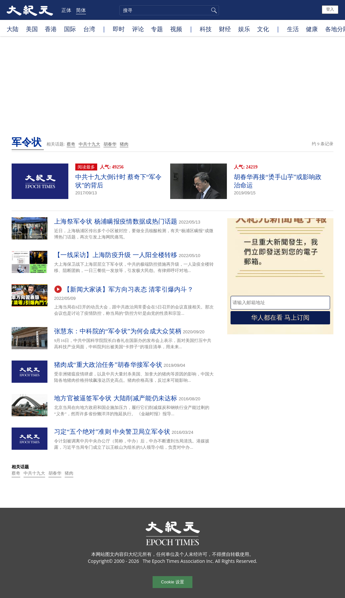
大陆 (13, 29)
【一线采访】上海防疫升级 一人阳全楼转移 (115, 254)
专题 (157, 29)
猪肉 (124, 144)
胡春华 (110, 144)
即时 (119, 29)
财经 (225, 29)
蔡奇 (71, 144)
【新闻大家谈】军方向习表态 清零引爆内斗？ (128, 289)
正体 (66, 10)
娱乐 (244, 29)
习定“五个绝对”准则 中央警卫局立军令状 (112, 431)
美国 (32, 29)
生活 (293, 29)
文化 (263, 29)
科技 (206, 29)
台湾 (89, 29)
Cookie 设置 (172, 581)
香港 (51, 29)
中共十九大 (89, 144)
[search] (169, 10)
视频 (176, 29)
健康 (312, 29)
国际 (70, 29)
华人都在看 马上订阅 (280, 317)
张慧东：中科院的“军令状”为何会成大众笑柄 (117, 331)
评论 (138, 29)
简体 (81, 10)
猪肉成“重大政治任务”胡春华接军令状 (108, 364)
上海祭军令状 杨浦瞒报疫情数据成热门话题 (115, 221)
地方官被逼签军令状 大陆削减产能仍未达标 (115, 398)
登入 (330, 9)
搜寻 (213, 10)
